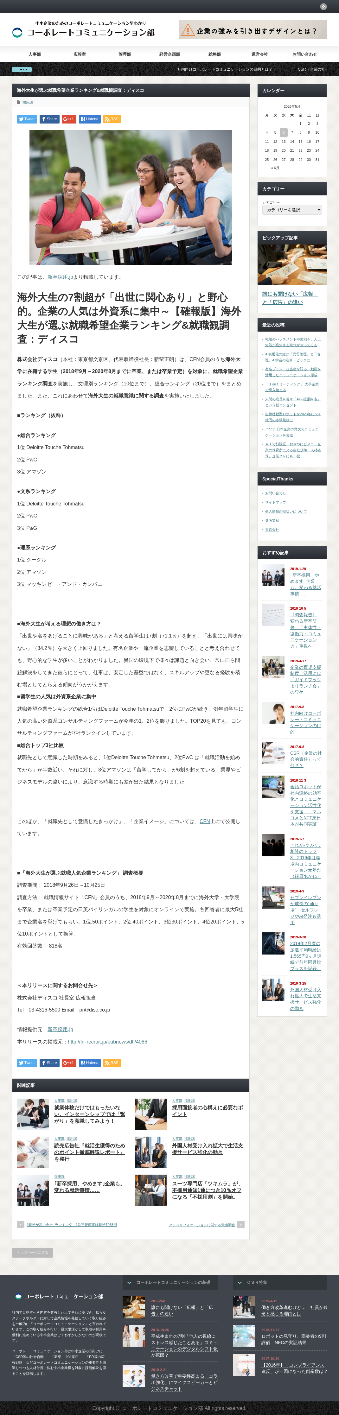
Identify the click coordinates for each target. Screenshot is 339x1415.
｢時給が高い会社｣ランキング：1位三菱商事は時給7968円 (72, 1225)
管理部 (124, 54)
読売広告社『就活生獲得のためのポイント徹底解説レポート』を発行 (89, 1152)
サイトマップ (275, 502)
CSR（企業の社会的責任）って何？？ (306, 759)
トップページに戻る (32, 1252)
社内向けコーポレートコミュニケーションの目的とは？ (239, 69)
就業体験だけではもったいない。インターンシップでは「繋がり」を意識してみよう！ (89, 1114)
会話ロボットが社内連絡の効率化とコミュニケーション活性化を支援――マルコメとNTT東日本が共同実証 (305, 805)
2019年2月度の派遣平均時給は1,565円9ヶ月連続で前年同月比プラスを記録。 (306, 956)
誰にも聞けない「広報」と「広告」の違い (290, 298)
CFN (205, 821)
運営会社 (260, 54)
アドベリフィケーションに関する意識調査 (202, 1225)
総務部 (214, 54)
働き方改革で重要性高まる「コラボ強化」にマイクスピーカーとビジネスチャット (184, 1382)
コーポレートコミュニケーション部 (162, 1408)
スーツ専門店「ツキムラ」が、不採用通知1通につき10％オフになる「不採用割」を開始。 (207, 1190)
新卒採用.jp (60, 277)
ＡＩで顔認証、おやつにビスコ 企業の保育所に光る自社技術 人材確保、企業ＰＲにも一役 (293, 450)
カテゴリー (271, 202)
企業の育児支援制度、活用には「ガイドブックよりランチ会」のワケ (305, 680)
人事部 (35, 54)
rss (323, 6)
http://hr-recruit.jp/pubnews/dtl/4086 (107, 1041)
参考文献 (272, 520)
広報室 (80, 54)
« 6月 (275, 168)
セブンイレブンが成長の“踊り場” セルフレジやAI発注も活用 (305, 910)
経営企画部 (169, 54)
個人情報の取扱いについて (286, 511)
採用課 (27, 102)
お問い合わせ (304, 54)
